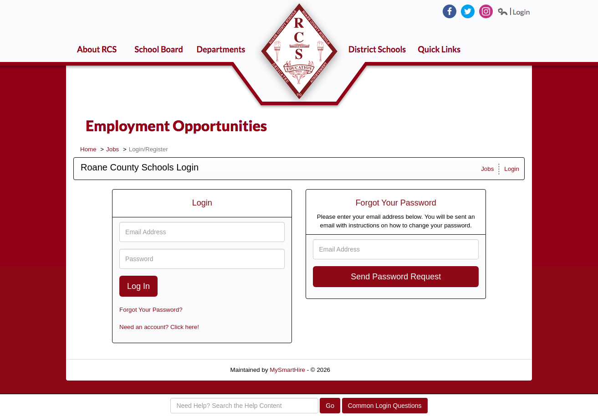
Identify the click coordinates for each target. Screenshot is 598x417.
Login (511, 168)
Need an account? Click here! (159, 327)
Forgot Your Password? (151, 309)
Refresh (357, 369)
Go (330, 405)
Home (88, 149)
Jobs (112, 149)
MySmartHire (287, 369)
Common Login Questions (385, 405)
